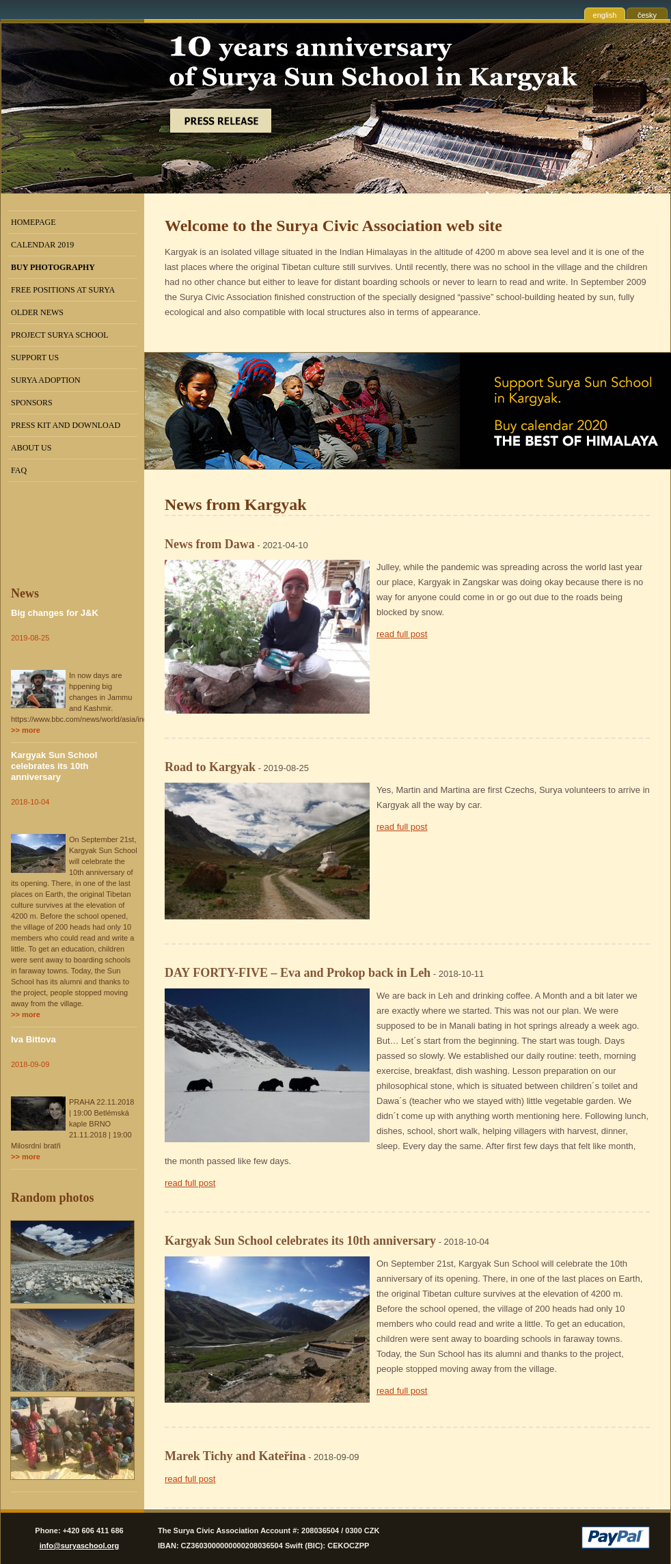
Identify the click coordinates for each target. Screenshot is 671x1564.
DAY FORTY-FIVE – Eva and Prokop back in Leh (297, 973)
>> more (25, 730)
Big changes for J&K (54, 613)
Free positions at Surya (63, 290)
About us (31, 448)
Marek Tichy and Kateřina (235, 1456)
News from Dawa (210, 544)
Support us (35, 357)
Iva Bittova (33, 1039)
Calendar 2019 (42, 245)
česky (647, 15)
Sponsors (32, 402)
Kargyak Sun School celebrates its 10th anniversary (54, 766)
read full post (401, 634)
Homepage (33, 222)
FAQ (19, 470)
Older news (37, 312)
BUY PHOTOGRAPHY (53, 267)
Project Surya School (60, 335)
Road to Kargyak (210, 767)
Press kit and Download (65, 425)
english (605, 15)
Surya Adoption (46, 380)
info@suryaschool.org (79, 1545)
